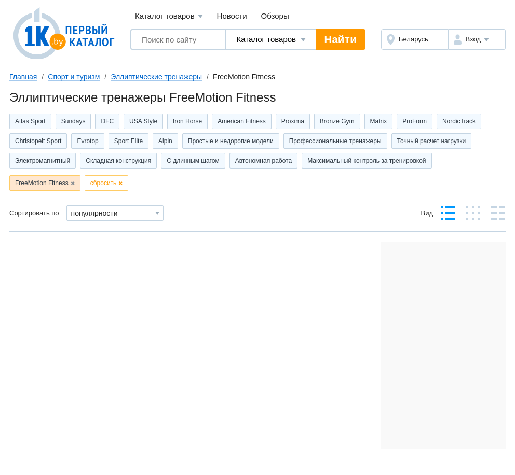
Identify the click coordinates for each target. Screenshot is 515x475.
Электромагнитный (42, 160)
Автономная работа (263, 160)
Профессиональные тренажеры (335, 141)
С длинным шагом (193, 160)
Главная (23, 77)
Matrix (378, 121)
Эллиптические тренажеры (156, 77)
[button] (477, 39)
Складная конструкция (118, 160)
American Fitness (242, 121)
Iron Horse (187, 121)
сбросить (103, 183)
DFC (107, 121)
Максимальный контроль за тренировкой (366, 160)
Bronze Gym (337, 121)
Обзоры (275, 15)
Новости (232, 15)
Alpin (165, 141)
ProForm (414, 121)
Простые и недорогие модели (231, 141)
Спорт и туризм (74, 77)
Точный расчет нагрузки (431, 141)
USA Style (143, 121)
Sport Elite (128, 141)
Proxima (292, 121)
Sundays (73, 121)
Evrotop (87, 141)
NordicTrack (459, 121)
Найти (340, 39)
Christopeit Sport (38, 141)
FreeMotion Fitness (42, 183)
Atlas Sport (30, 121)
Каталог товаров (169, 16)
